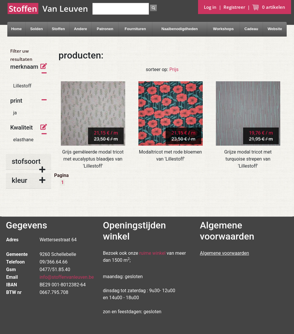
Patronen (105, 29)
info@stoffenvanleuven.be (66, 277)
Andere (80, 29)
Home (16, 29)
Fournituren (135, 29)
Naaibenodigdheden (179, 29)
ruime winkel (152, 253)
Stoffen (58, 29)
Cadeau (251, 29)
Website (275, 29)
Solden (36, 29)
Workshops (223, 29)
